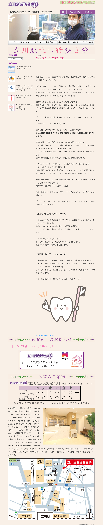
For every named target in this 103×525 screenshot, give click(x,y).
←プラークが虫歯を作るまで (46, 335)
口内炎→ (91, 335)
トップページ (14, 43)
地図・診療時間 (63, 43)
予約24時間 (88, 43)
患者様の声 (51, 43)
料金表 (76, 43)
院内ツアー (39, 43)
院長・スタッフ (27, 43)
